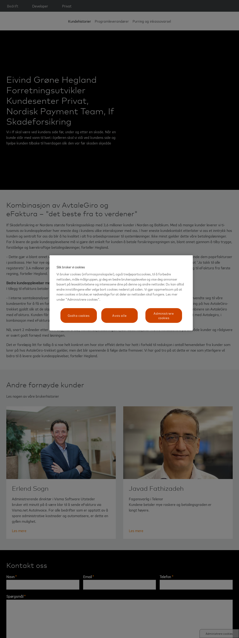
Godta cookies (79, 315)
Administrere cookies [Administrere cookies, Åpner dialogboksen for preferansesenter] (164, 315)
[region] (121, 293)
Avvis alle (119, 315)
